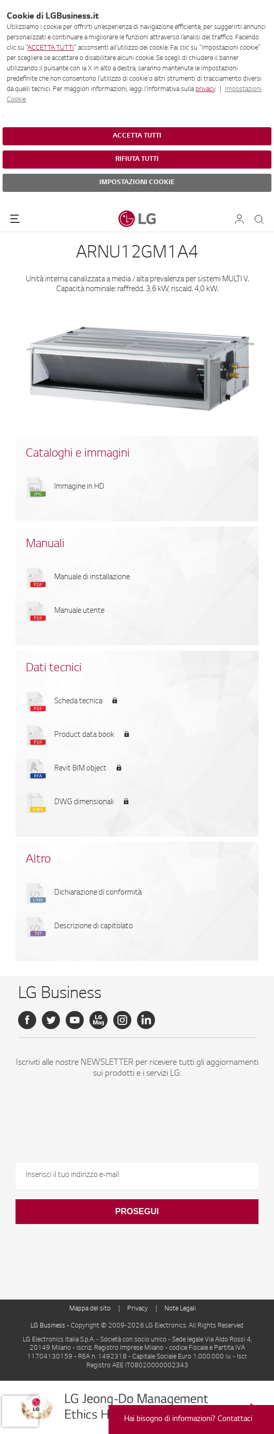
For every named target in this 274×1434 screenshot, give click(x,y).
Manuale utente (79, 611)
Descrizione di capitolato (93, 927)
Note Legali (180, 1308)
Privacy (137, 1308)
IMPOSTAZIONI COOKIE (137, 182)
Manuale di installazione (92, 577)
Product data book (84, 735)
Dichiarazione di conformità (98, 893)
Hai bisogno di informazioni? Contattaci (188, 1419)
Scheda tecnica (78, 702)
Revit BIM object (80, 769)
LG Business (49, 1326)
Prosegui (137, 1211)
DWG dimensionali (84, 802)
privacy (205, 89)
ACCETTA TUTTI (50, 48)
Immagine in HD (79, 487)
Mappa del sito (90, 1308)
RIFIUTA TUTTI (137, 159)
